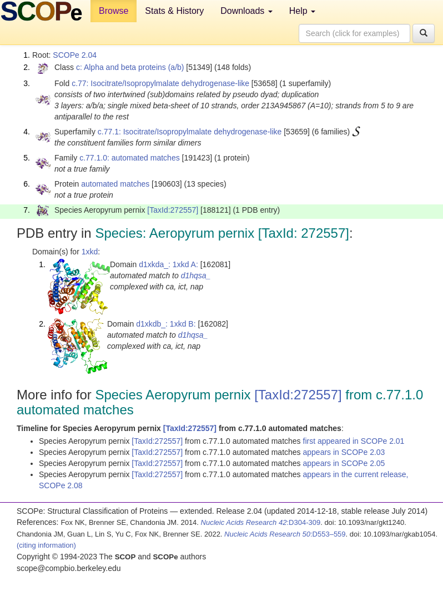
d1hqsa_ (196, 275)
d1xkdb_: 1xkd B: (165, 323)
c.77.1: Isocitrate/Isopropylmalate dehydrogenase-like (190, 131)
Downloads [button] (246, 11)
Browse (113, 11)
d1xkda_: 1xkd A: (168, 264)
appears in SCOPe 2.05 (344, 463)
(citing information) (46, 545)
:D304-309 (261, 522)
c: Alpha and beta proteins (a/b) (130, 67)
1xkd (90, 251)
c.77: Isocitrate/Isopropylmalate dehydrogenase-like (160, 83)
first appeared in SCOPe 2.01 (354, 441)
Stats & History (174, 11)
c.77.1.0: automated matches (129, 157)
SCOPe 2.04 (75, 55)
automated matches (115, 183)
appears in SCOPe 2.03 (344, 452)
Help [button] (302, 11)
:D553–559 (285, 534)
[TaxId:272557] (172, 210)
